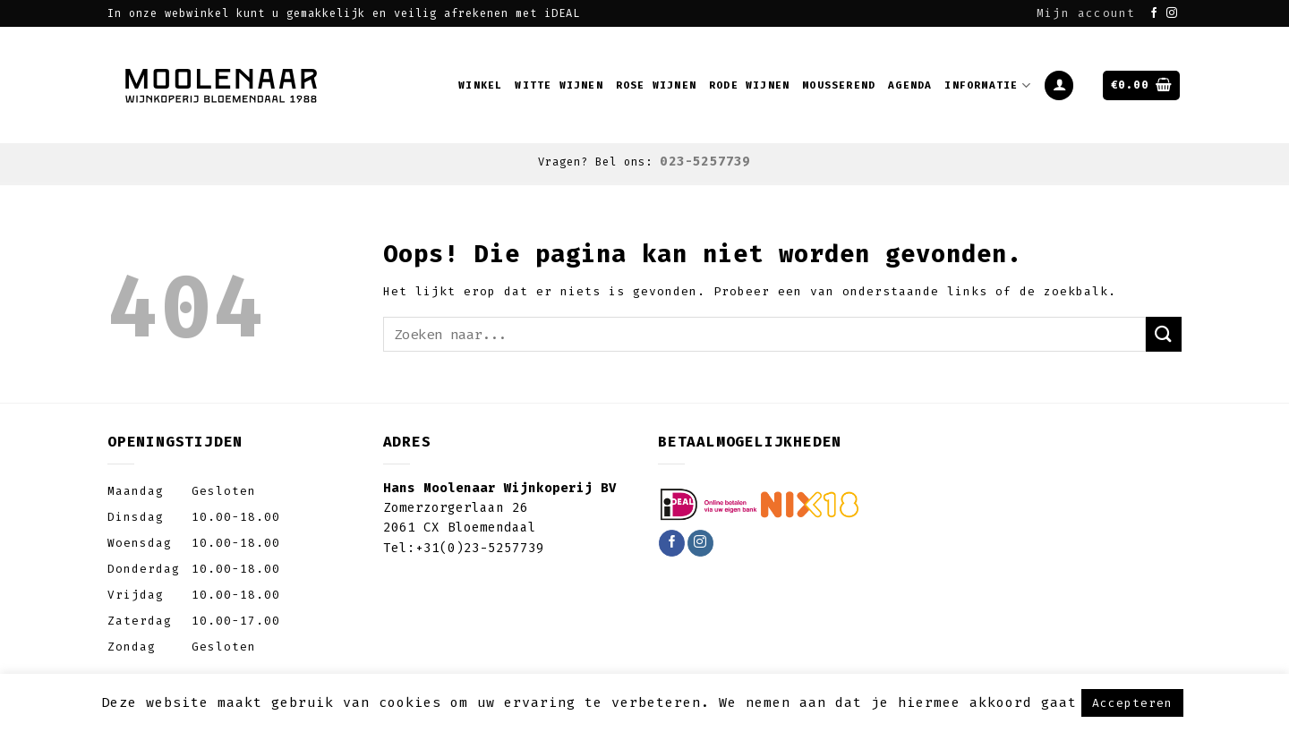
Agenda (910, 85)
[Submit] (1164, 334)
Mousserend (838, 85)
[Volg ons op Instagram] (1172, 13)
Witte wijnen (558, 85)
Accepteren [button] (1132, 703)
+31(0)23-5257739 (479, 548)
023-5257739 (705, 161)
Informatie (987, 85)
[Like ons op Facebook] (1154, 13)
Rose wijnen (656, 85)
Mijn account (1086, 13)
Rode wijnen (749, 85)
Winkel (480, 85)
